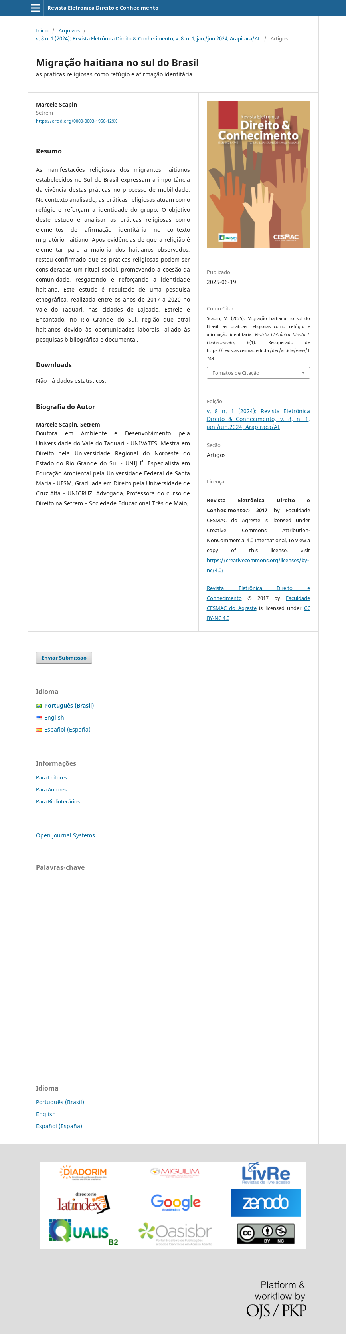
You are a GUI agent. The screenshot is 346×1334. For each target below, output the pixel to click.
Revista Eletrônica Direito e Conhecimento (102, 7)
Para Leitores (51, 777)
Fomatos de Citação (235, 372)
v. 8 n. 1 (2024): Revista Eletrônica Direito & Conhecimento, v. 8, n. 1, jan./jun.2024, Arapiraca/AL (148, 38)
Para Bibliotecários (58, 801)
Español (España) (67, 729)
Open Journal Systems (65, 835)
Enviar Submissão (64, 657)
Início (42, 30)
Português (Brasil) (60, 1102)
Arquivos (69, 30)
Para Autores (51, 789)
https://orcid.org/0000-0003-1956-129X (76, 121)
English (54, 717)
